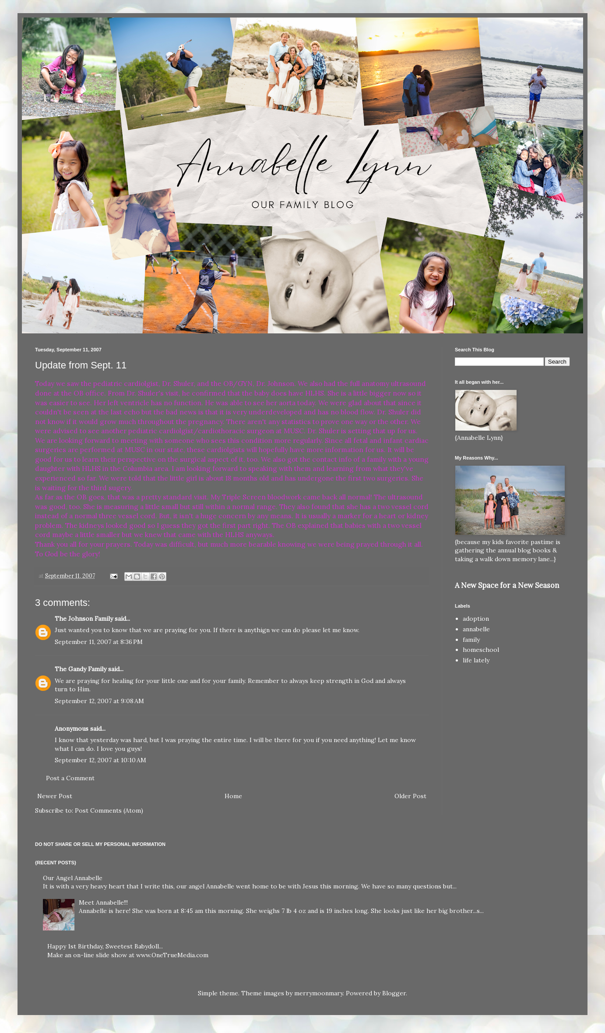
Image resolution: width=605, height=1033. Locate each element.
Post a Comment (70, 778)
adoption (476, 619)
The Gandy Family (80, 669)
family (471, 640)
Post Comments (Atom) (109, 810)
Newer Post (54, 796)
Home (233, 796)
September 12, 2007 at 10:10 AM (100, 760)
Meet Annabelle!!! (103, 902)
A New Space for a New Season (507, 585)
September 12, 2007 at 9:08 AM (99, 701)
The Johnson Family (84, 619)
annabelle (476, 629)
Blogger (394, 993)
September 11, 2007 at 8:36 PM (99, 642)
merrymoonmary (318, 993)
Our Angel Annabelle (72, 878)
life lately (476, 660)
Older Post (410, 796)
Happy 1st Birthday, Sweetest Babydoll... (105, 946)
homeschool (481, 650)
